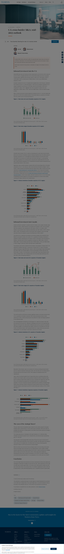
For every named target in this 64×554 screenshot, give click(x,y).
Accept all (53, 548)
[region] (32, 549)
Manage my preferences (45, 548)
